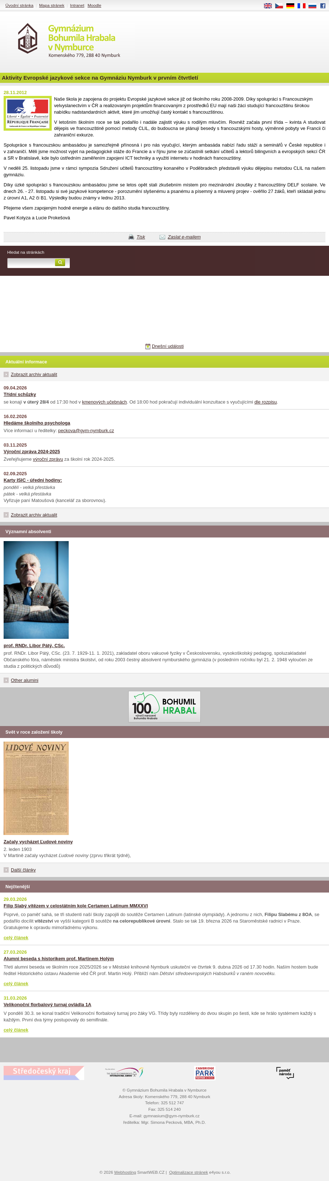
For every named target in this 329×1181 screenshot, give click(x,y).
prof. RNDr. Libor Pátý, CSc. (34, 645)
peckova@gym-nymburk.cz (86, 430)
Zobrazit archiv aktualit (34, 374)
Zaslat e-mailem (184, 237)
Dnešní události (168, 346)
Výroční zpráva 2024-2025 (32, 451)
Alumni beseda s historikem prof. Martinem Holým (59, 958)
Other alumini (24, 680)
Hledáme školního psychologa (37, 423)
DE (293, 6)
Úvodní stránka (19, 5)
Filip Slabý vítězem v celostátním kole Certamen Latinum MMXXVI (76, 905)
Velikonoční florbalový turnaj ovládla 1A (47, 1004)
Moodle (94, 5)
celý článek (16, 937)
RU (315, 6)
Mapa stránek (51, 5)
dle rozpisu (266, 402)
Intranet (77, 5)
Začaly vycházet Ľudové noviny (38, 841)
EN (270, 6)
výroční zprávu (48, 459)
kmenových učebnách (104, 402)
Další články (23, 870)
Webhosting (125, 1172)
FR (304, 6)
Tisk (141, 237)
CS (282, 6)
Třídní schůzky (20, 394)
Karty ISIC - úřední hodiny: (33, 480)
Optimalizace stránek (188, 1172)
